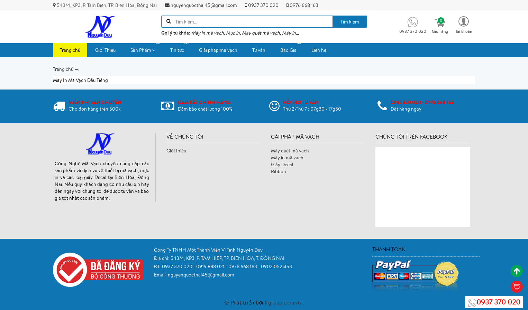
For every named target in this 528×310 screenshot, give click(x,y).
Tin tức (180, 48)
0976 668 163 (302, 5)
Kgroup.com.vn (283, 302)
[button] (463, 24)
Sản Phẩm (146, 48)
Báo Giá (291, 48)
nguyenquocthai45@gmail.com (201, 5)
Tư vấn (258, 50)
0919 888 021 (211, 266)
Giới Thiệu (105, 50)
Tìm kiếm (349, 22)
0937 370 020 (262, 5)
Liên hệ (318, 50)
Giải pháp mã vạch (218, 50)
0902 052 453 (276, 266)
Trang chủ (70, 50)
